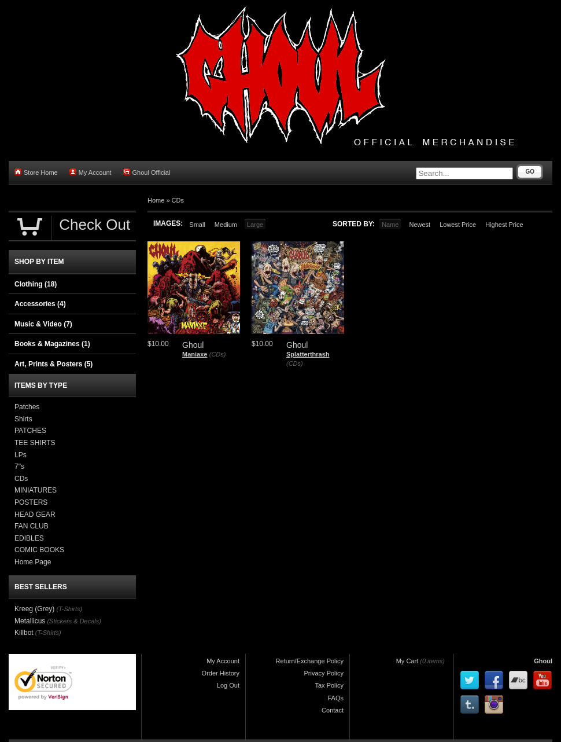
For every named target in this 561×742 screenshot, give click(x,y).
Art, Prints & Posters (53, 364)
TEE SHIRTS (34, 443)
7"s (19, 466)
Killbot (24, 633)
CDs (178, 200)
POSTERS (30, 502)
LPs (20, 455)
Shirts (23, 419)
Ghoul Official (147, 172)
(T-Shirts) (69, 608)
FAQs (335, 698)
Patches (26, 407)
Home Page (32, 562)
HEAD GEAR (35, 514)
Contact (333, 710)
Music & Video (43, 324)
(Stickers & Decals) (74, 621)
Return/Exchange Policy (310, 660)
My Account (90, 172)
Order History (220, 673)
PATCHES (30, 431)
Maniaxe (194, 354)
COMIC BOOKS (39, 550)
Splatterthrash (308, 354)
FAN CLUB (31, 526)
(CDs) (217, 354)
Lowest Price (458, 224)
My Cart (407, 660)
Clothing (35, 284)
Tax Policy (329, 685)
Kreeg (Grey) (34, 609)
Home (155, 200)
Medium (226, 224)
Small (197, 224)
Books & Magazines (52, 344)
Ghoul (543, 660)
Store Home (36, 172)
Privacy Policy (324, 673)
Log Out (228, 685)
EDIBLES (29, 538)
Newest (419, 224)
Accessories (40, 304)
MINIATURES (35, 490)
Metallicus (29, 621)
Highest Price (504, 224)
